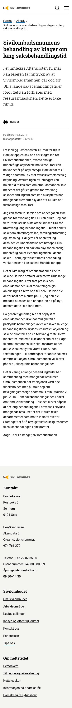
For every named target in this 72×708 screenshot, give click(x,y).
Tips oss (9, 643)
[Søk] (57, 8)
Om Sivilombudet (15, 599)
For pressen (11, 636)
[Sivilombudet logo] (16, 8)
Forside (7, 20)
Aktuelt (20, 20)
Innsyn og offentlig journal (21, 621)
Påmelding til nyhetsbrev (20, 695)
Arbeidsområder (14, 606)
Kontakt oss (11, 628)
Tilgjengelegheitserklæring (21, 673)
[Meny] (66, 8)
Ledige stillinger (14, 614)
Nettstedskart (12, 680)
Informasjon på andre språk (22, 688)
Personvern (10, 666)
